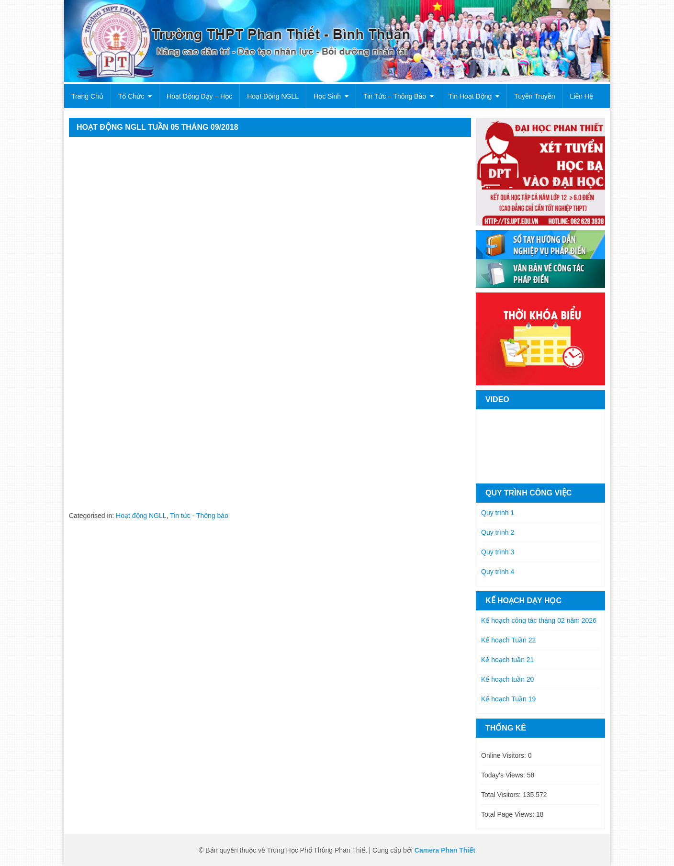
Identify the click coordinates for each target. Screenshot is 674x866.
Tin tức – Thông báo (394, 96)
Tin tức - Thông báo (199, 515)
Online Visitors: (504, 755)
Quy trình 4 (497, 571)
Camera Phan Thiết (445, 850)
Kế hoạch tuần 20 (507, 679)
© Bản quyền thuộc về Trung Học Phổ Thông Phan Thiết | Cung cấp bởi (307, 850)
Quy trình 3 (497, 552)
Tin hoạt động (470, 96)
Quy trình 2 (497, 532)
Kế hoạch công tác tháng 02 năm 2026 (538, 620)
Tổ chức (131, 96)
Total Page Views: (508, 814)
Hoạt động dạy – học (199, 96)
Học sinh (327, 96)
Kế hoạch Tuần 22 (508, 640)
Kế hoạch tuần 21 (507, 660)
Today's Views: (504, 775)
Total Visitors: (502, 795)
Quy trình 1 (497, 513)
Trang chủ (87, 96)
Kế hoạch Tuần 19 (508, 699)
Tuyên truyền (534, 96)
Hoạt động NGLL (273, 96)
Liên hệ (581, 96)
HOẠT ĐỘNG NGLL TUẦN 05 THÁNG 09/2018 (157, 127)
